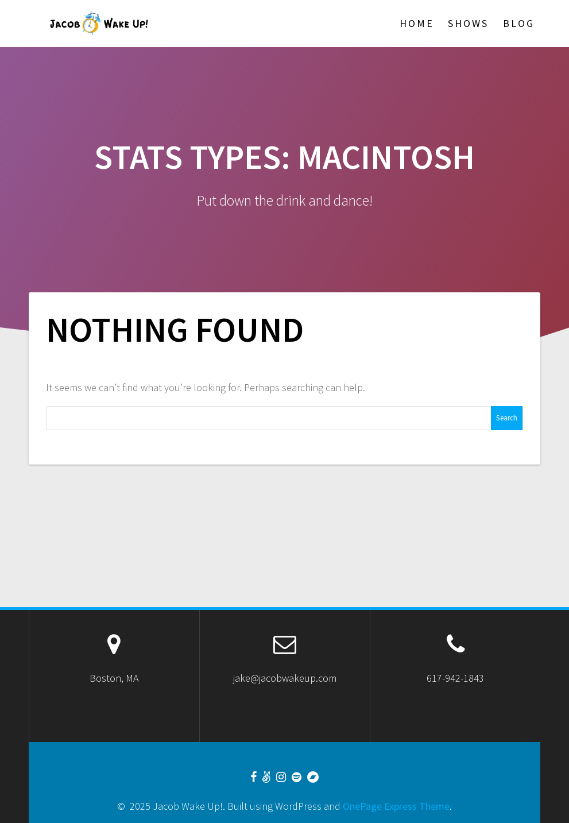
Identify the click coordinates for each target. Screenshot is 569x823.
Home (417, 23)
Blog (519, 23)
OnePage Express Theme (396, 806)
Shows (468, 23)
